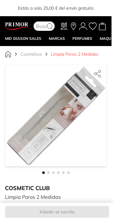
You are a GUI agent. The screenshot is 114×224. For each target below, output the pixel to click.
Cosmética (31, 54)
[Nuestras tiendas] (73, 26)
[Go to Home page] (16, 26)
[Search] (49, 26)
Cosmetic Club (27, 188)
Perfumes (82, 38)
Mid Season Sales (23, 38)
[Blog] (64, 26)
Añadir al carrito (57, 212)
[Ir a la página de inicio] (8, 54)
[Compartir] (97, 73)
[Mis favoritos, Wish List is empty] (93, 26)
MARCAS (57, 38)
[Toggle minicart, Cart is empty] (102, 26)
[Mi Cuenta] (83, 26)
